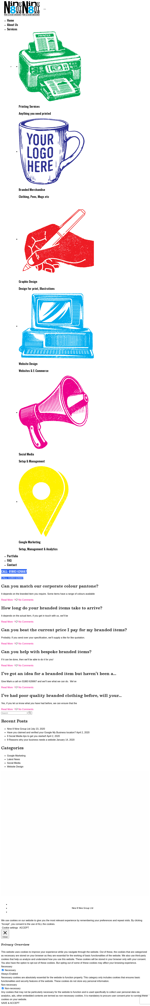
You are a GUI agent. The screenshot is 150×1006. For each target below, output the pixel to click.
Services (12, 29)
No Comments (25, 599)
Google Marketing (16, 755)
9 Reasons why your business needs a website (31, 740)
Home (10, 20)
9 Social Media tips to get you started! (26, 736)
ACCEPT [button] (24, 927)
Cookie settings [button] (10, 927)
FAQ (9, 560)
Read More (8, 599)
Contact (12, 564)
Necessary (10, 970)
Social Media (14, 763)
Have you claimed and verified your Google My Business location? (41, 732)
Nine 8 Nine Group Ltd (18, 729)
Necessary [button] (6, 966)
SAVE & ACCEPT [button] (10, 1003)
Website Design (15, 766)
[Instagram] (137, 908)
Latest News (13, 759)
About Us (12, 24)
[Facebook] (135, 908)
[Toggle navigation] (45, 9)
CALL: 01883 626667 (14, 571)
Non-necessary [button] (9, 985)
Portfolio (12, 556)
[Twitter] (139, 908)
